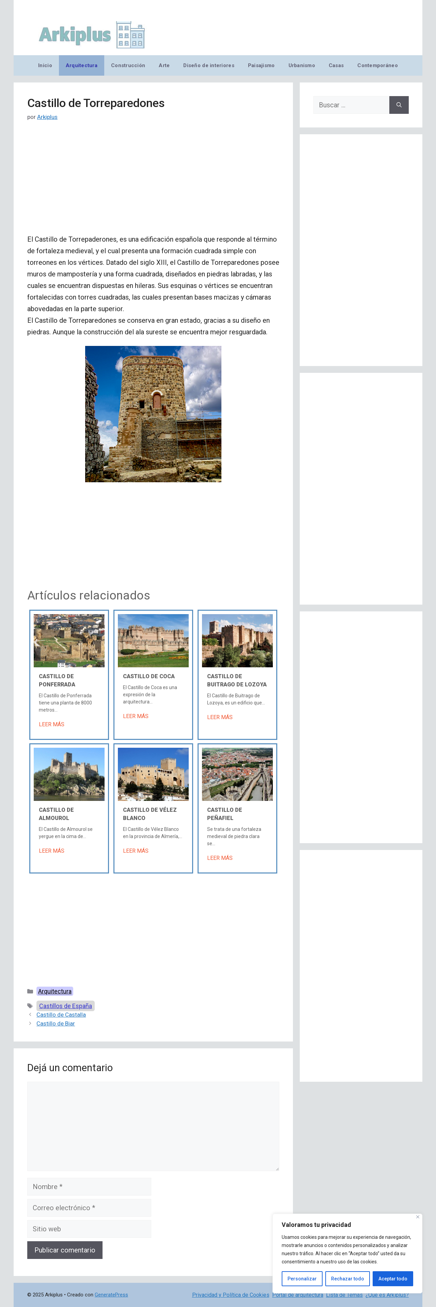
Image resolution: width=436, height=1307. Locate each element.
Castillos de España (65, 1005)
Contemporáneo (377, 65)
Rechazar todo (347, 1278)
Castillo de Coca (149, 676)
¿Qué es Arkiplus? (387, 1295)
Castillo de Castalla (61, 1014)
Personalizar (302, 1278)
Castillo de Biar (55, 1023)
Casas (336, 65)
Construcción (128, 65)
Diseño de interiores (208, 65)
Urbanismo (302, 65)
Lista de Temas (344, 1295)
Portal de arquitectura (297, 1295)
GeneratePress (111, 1295)
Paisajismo (261, 65)
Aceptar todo (392, 1278)
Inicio (45, 65)
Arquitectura (81, 65)
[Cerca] (417, 1216)
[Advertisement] (153, 183)
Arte (164, 65)
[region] (347, 1253)
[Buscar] (399, 105)
